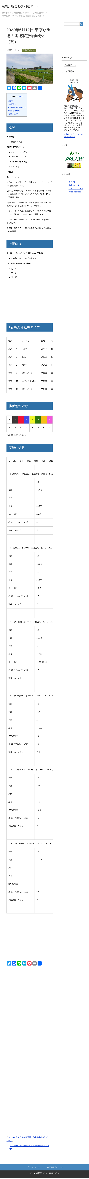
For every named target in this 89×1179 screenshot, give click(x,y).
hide (20, 97)
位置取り (12, 105)
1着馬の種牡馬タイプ (17, 108)
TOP (15, 14)
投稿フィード (74, 186)
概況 (10, 102)
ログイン (72, 183)
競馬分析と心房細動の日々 (27, 6)
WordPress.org (74, 193)
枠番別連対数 (14, 111)
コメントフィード (75, 189)
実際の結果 (13, 115)
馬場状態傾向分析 (28, 51)
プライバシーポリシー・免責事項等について (45, 1168)
